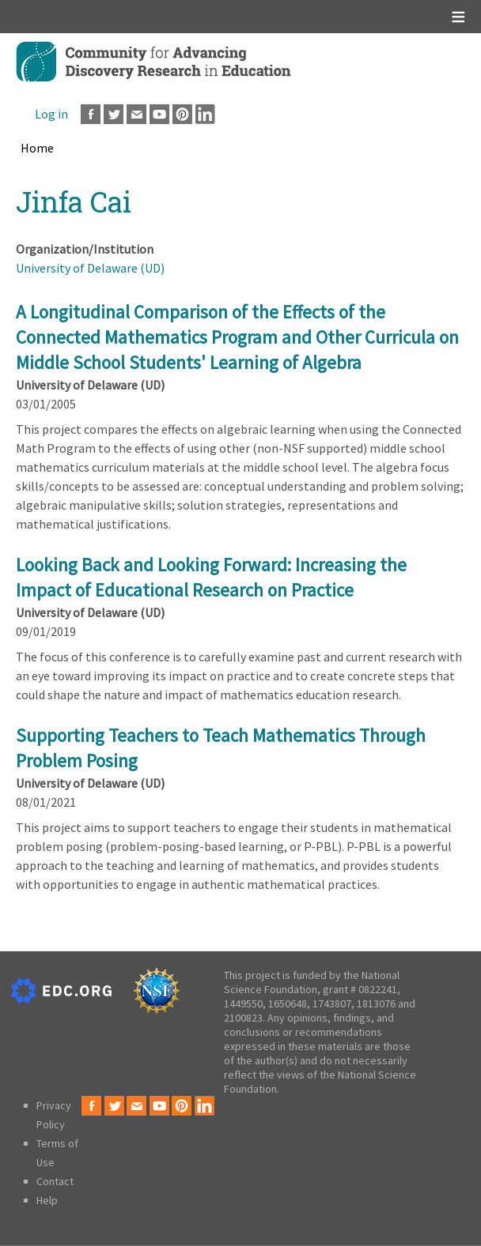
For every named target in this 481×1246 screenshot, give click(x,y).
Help (47, 1200)
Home (37, 148)
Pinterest (182, 114)
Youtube (159, 114)
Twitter (113, 114)
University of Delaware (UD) (90, 268)
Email (136, 114)
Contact (55, 1181)
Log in (51, 114)
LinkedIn (205, 114)
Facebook (90, 114)
